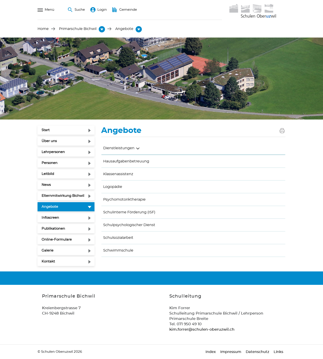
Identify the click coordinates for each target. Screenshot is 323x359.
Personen (49, 163)
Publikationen (53, 228)
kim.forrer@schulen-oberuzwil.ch (202, 329)
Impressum (230, 352)
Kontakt (48, 261)
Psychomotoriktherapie (124, 199)
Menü (46, 10)
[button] (78, 29)
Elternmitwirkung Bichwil (63, 195)
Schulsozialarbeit (118, 237)
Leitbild (48, 174)
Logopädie (112, 187)
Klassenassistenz (118, 174)
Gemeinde (124, 10)
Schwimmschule (118, 250)
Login (98, 10)
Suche (76, 10)
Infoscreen (50, 217)
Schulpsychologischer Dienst (129, 225)
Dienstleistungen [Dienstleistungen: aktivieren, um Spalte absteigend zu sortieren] (118, 148)
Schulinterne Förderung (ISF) (129, 212)
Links (278, 352)
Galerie (47, 250)
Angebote (61, 206)
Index (211, 352)
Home (43, 29)
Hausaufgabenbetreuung (126, 161)
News (46, 185)
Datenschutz (257, 352)
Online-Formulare (57, 239)
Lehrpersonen (53, 152)
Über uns (49, 141)
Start (46, 130)
